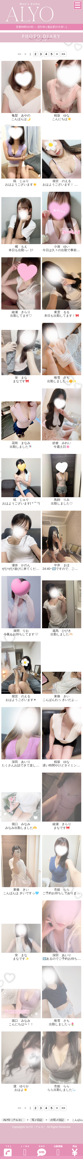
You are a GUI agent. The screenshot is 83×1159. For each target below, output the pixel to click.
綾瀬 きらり (21, 312)
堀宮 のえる (61, 181)
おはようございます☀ (21, 700)
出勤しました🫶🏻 (61, 634)
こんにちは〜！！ (21, 1024)
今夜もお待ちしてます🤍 (21, 634)
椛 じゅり (21, 181)
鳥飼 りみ (61, 499)
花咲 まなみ (21, 443)
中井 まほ (61, 565)
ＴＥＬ (7, 1151)
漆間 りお (21, 630)
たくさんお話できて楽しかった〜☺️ (26, 765)
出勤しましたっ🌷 (61, 1024)
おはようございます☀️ (21, 184)
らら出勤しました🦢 (61, 1089)
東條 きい (61, 696)
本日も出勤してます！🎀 (61, 315)
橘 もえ (21, 246)
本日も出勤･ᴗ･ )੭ (21, 250)
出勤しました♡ (62, 503)
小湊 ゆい (61, 246)
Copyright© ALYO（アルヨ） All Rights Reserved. (41, 1127)
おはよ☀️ (20, 1089)
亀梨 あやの (21, 115)
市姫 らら (61, 889)
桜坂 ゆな (61, 115)
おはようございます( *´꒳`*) (21, 503)
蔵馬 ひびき (61, 630)
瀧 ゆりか (21, 1086)
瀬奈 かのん (21, 565)
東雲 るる (61, 312)
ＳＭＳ (41, 1151)
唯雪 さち (61, 377)
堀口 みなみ (21, 824)
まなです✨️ (21, 958)
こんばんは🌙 (21, 119)
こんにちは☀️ (61, 119)
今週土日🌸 (62, 446)
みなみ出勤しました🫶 (21, 828)
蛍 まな (21, 377)
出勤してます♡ (21, 315)
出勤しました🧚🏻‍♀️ (21, 446)
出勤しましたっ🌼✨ (61, 381)
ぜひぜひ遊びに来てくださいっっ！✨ (28, 568)
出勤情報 (58, 1151)
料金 (74, 1151)
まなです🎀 (21, 381)
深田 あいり (21, 762)
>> (63, 54)
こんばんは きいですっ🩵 (21, 893)
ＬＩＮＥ (25, 1151)
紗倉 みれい (61, 443)
